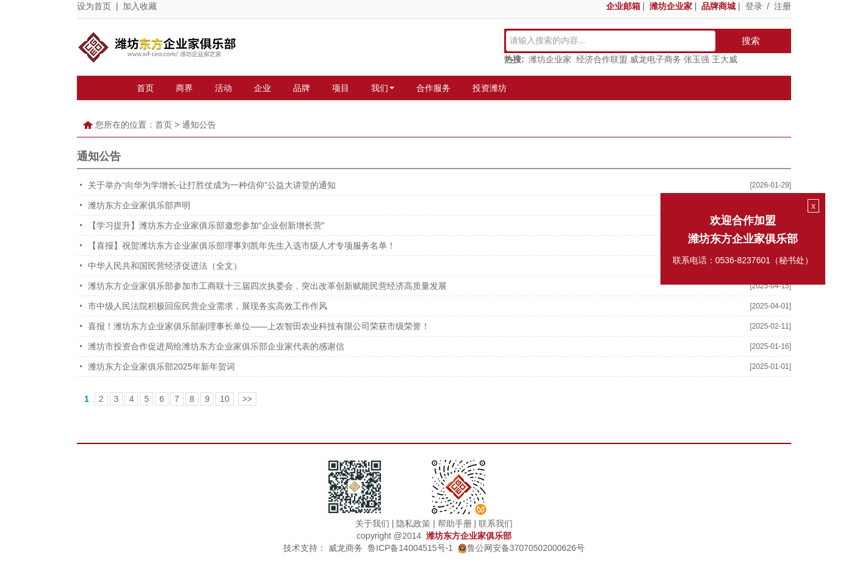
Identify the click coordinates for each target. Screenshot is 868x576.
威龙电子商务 (655, 59)
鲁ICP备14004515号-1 (410, 548)
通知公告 (199, 124)
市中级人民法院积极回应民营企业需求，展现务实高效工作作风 (207, 306)
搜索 (751, 40)
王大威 (724, 59)
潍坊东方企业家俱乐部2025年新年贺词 (161, 366)
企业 (262, 88)
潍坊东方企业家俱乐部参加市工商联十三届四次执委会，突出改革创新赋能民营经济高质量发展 (267, 286)
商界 (184, 88)
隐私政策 (413, 523)
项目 (340, 88)
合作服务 (433, 88)
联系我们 (496, 523)
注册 (782, 6)
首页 (145, 88)
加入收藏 (140, 6)
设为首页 (94, 6)
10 (225, 399)
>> (247, 399)
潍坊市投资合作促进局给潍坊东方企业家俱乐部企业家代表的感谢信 (216, 346)
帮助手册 (455, 523)
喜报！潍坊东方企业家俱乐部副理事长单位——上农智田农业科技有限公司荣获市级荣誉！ (259, 326)
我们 (382, 88)
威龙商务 (345, 548)
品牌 (301, 88)
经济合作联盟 (601, 59)
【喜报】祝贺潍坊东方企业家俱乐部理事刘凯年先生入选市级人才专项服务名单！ (242, 245)
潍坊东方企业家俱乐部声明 (139, 205)
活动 (223, 88)
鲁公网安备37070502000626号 (521, 548)
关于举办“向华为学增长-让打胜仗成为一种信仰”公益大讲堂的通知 (212, 185)
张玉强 (696, 59)
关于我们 (372, 523)
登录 (753, 6)
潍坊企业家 (550, 59)
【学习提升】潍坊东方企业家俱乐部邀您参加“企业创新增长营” (206, 225)
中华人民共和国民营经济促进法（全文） (165, 266)
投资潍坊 (489, 88)
